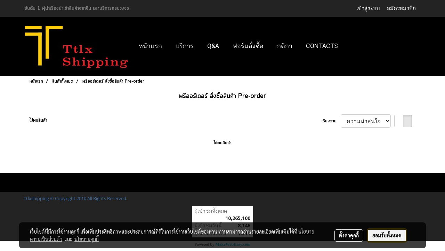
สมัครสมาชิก (401, 8)
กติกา (284, 46)
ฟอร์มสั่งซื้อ (248, 46)
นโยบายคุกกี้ (86, 239)
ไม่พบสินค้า (38, 120)
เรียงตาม (331, 121)
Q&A (213, 46)
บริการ (185, 46)
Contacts (322, 46)
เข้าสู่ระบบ (368, 8)
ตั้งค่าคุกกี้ (349, 235)
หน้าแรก (150, 46)
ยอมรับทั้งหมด (387, 235)
